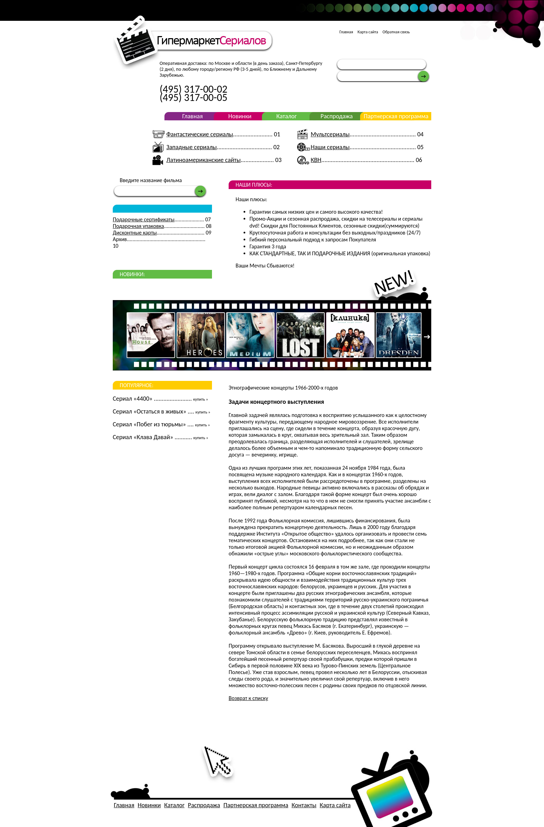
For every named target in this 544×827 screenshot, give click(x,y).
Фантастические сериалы (199, 134)
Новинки (240, 116)
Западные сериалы (191, 147)
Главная (346, 31)
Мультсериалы (330, 134)
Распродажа (337, 116)
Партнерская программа (396, 116)
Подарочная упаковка (138, 226)
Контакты (303, 805)
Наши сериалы (330, 147)
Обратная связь (396, 31)
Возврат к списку (248, 698)
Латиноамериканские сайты (203, 160)
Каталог (286, 116)
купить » (200, 399)
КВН (316, 160)
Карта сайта (367, 31)
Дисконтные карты (135, 232)
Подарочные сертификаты (144, 219)
